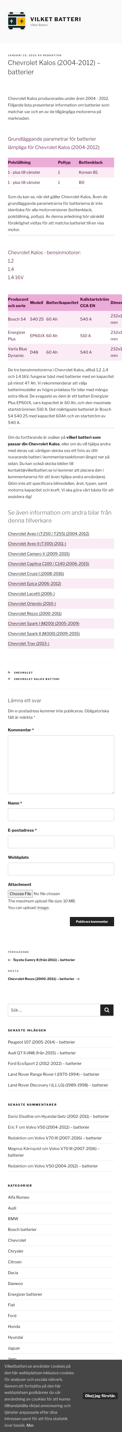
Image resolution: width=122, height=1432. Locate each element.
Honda (14, 1326)
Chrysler (15, 1251)
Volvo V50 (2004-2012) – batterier (57, 1127)
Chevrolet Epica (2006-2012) (34, 583)
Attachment (19, 884)
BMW (13, 1218)
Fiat (11, 1305)
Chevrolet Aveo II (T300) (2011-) (37, 543)
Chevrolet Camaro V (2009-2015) (39, 553)
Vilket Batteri (55, 19)
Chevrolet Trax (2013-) (28, 643)
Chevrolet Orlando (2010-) (32, 603)
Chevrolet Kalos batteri (37, 679)
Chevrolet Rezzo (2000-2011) (35, 613)
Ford (12, 1315)
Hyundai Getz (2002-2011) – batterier (75, 1116)
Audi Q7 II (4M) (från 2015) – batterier (42, 1053)
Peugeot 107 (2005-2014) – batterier (41, 1042)
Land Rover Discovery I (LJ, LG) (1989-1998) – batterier (58, 1085)
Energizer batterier (25, 1294)
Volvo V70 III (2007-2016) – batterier (68, 1138)
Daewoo (15, 1283)
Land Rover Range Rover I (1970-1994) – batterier (53, 1074)
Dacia (13, 1272)
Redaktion (52, 55)
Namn (15, 803)
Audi (12, 1208)
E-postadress (22, 830)
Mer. (30, 1425)
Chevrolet (23, 672)
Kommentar (21, 730)
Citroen (15, 1262)
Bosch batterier (22, 1229)
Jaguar (14, 1348)
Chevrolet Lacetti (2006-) (31, 593)
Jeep (12, 1359)
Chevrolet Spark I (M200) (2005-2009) (43, 623)
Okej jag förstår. (100, 1395)
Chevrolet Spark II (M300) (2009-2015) (44, 633)
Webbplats (18, 857)
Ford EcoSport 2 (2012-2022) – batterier (45, 1063)
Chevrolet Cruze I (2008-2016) (36, 573)
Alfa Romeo (18, 1197)
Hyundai (15, 1337)
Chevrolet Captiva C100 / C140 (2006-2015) (48, 563)
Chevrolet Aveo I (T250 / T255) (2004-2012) (48, 533)
